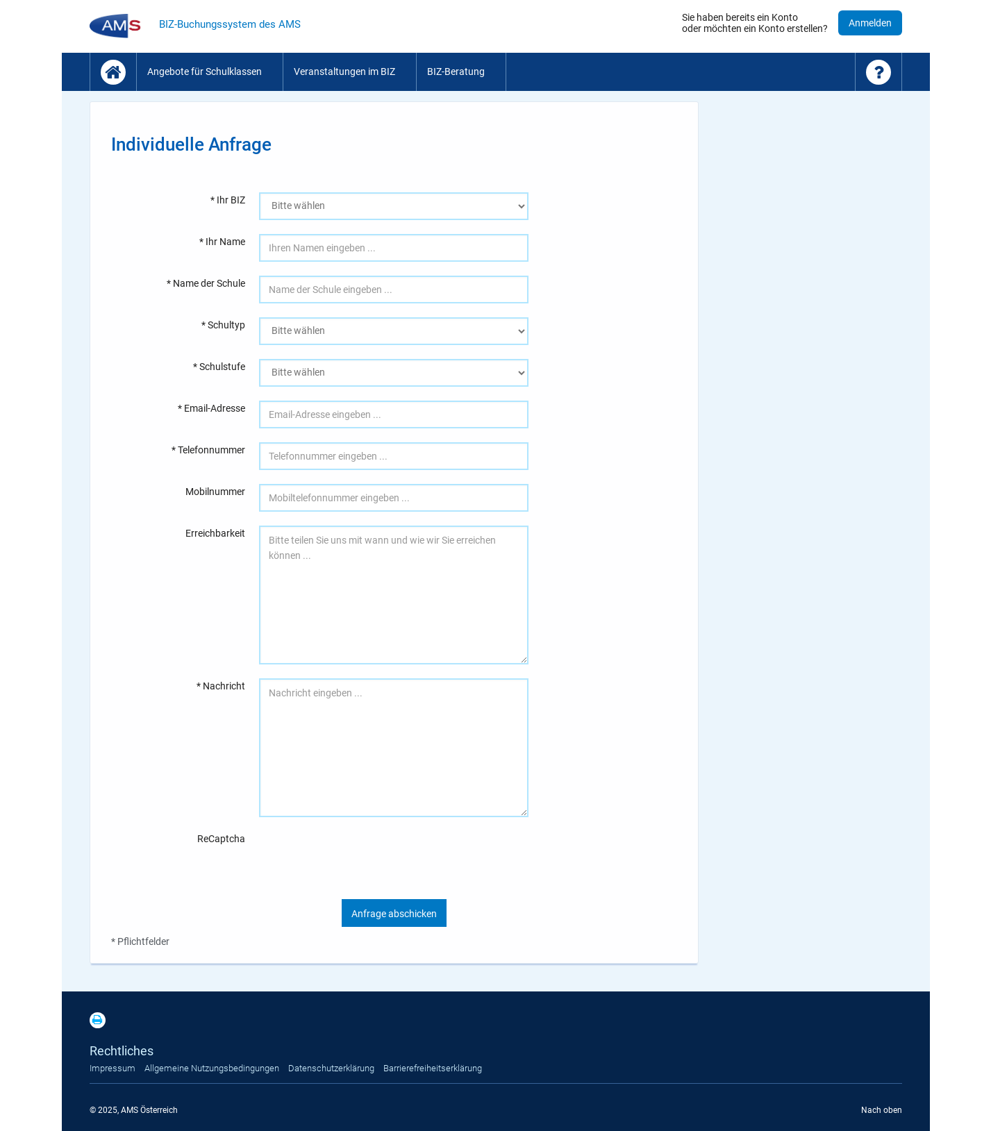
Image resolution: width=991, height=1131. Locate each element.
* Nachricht (221, 686)
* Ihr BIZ (227, 200)
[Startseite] (113, 72)
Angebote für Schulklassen (204, 71)
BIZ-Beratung (456, 71)
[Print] (101, 1024)
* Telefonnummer (208, 449)
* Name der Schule (206, 283)
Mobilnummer (215, 491)
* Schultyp (223, 324)
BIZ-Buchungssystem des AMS (230, 24)
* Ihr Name (222, 241)
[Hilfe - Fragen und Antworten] (878, 72)
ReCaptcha (221, 838)
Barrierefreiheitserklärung (432, 1068)
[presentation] (364, 858)
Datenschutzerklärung (331, 1068)
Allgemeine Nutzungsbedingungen (211, 1068)
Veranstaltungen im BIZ (344, 71)
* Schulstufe (219, 366)
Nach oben (881, 1110)
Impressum (112, 1068)
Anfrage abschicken (394, 913)
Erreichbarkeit (215, 533)
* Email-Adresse (211, 408)
